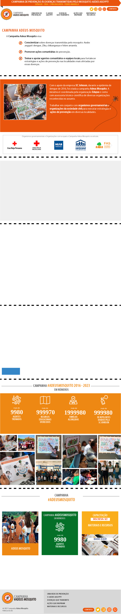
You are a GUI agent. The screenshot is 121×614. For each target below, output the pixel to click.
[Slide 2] (58, 548)
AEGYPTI (49, 15)
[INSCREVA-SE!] (100, 519)
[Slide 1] (55, 548)
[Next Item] (111, 145)
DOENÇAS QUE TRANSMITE (63, 14)
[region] (20, 538)
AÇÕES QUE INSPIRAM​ (78, 14)
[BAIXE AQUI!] (100, 539)
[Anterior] (49, 537)
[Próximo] (70, 537)
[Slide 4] (64, 548)
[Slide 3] (61, 548)
